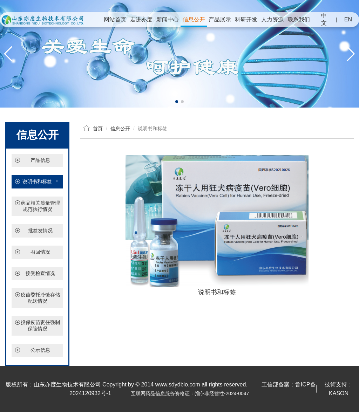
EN (348, 19)
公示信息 (40, 350)
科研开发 (246, 19)
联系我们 (298, 19)
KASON (338, 393)
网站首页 (115, 19)
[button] (176, 101)
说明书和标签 (37, 182)
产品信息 (40, 160)
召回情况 (40, 252)
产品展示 (220, 19)
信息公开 (194, 19)
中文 (324, 19)
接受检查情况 (40, 273)
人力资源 (272, 19)
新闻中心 (167, 19)
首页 (98, 128)
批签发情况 (40, 230)
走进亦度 (141, 19)
